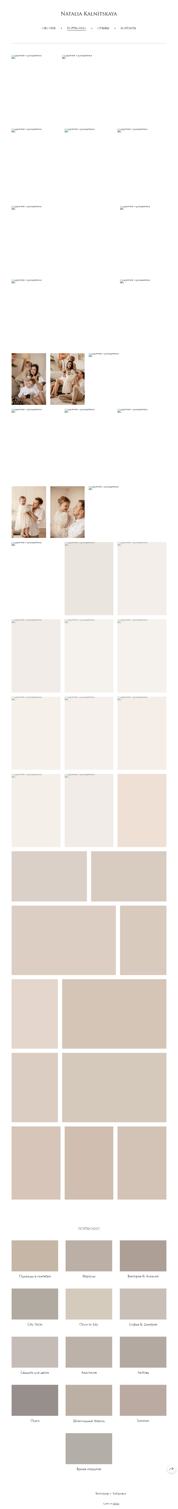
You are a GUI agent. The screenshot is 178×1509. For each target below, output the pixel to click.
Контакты (128, 28)
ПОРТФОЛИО (76, 28)
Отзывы (103, 28)
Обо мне (49, 28)
